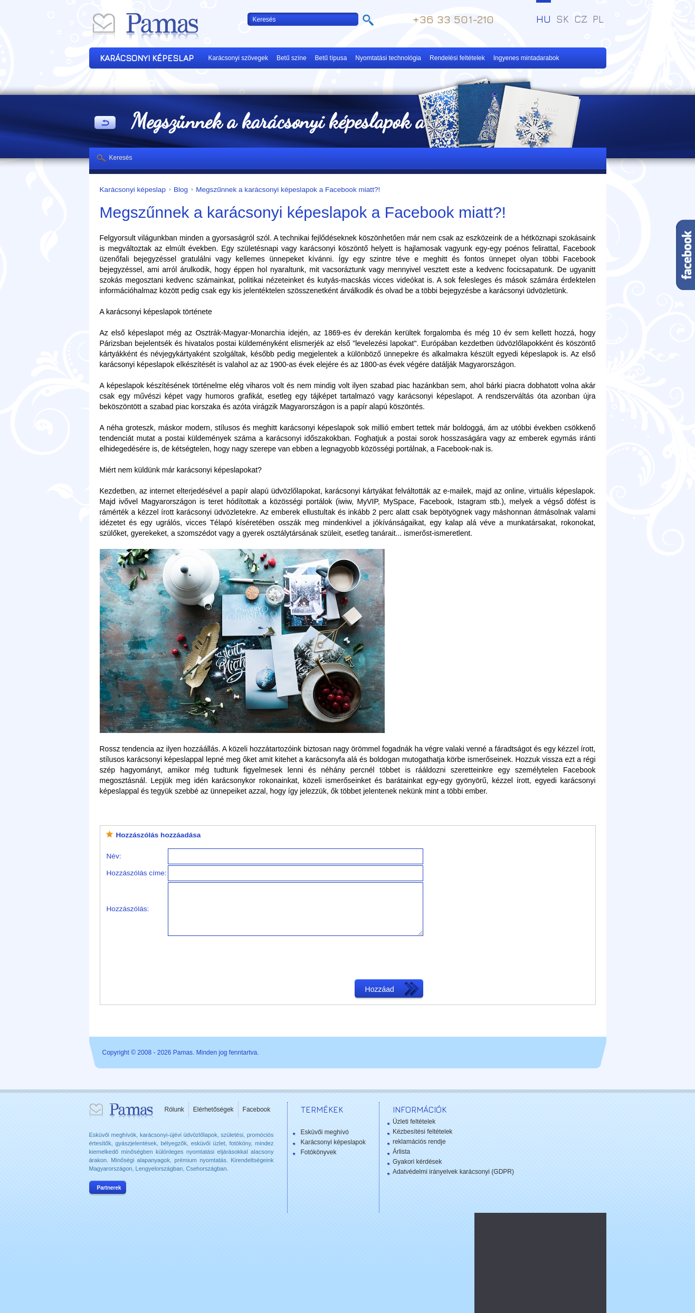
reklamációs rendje (419, 1141)
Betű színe (292, 58)
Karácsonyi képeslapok (333, 1142)
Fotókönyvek (319, 1152)
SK (562, 19)
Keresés (120, 157)
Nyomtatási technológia (388, 58)
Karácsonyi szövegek (238, 58)
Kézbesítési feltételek (422, 1131)
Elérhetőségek (213, 1109)
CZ (580, 19)
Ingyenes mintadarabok (526, 58)
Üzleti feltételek (414, 1121)
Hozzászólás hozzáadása (158, 835)
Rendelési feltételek (457, 58)
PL (598, 19)
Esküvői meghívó (325, 1132)
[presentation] (248, 957)
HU (543, 19)
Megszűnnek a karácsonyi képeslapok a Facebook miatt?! (288, 190)
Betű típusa (331, 58)
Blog (181, 190)
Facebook (257, 1109)
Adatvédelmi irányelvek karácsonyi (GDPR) (453, 1171)
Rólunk (174, 1109)
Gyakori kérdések (417, 1161)
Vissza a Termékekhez (105, 123)
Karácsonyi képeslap (133, 190)
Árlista (401, 1151)
